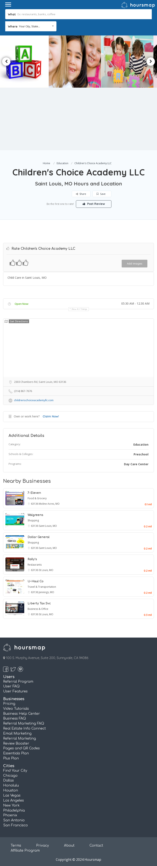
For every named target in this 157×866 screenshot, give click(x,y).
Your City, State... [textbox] (29, 26)
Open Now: (22, 304)
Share (81, 194)
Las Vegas (11, 795)
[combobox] (30, 26)
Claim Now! (51, 416)
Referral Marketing (19, 738)
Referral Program (18, 681)
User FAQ (11, 686)
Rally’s (32, 559)
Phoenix (10, 815)
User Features (15, 691)
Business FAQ (14, 718)
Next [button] (150, 61)
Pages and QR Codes (21, 748)
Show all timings (79, 309)
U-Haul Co (35, 581)
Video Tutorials (16, 709)
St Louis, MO (46, 570)
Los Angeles (13, 800)
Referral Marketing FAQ (23, 723)
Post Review (94, 204)
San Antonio (14, 820)
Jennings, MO (46, 592)
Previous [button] (6, 61)
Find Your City (15, 771)
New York (11, 805)
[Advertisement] (79, 119)
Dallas (8, 780)
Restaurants (35, 564)
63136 (35, 503)
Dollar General (39, 537)
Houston (10, 790)
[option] (78, 61)
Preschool (141, 454)
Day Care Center (136, 464)
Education (62, 163)
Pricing (9, 704)
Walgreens (35, 515)
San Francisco (15, 825)
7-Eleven (34, 492)
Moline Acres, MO (49, 503)
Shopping (33, 520)
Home (46, 163)
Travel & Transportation (42, 587)
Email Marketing (17, 733)
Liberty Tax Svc (39, 603)
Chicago (10, 776)
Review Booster (16, 743)
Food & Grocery (37, 498)
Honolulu (11, 785)
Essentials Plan (16, 753)
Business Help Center (21, 714)
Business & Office (38, 609)
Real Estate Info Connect (24, 728)
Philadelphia (14, 810)
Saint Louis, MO (48, 526)
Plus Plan (11, 758)
